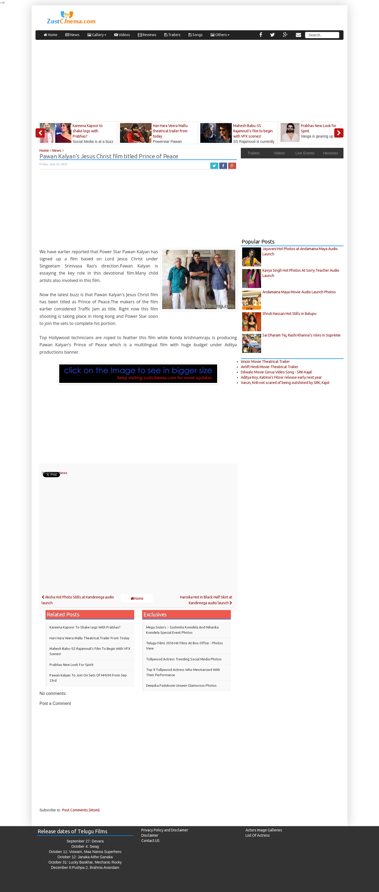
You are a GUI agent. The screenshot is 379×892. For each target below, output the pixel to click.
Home (50, 35)
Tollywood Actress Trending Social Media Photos (184, 659)
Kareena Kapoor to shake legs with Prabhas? (85, 627)
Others (220, 35)
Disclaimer (149, 835)
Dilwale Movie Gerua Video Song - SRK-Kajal (276, 372)
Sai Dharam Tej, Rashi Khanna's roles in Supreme (301, 335)
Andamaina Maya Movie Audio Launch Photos (299, 292)
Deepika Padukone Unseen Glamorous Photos (181, 685)
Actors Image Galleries (264, 830)
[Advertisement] (189, 82)
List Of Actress (258, 835)
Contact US (150, 841)
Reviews (147, 35)
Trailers (172, 35)
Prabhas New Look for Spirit (71, 664)
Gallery (96, 35)
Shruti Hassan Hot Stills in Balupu (289, 313)
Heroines (330, 153)
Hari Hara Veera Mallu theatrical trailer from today (89, 638)
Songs (195, 35)
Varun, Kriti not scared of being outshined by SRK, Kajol (285, 383)
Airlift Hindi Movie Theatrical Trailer (269, 367)
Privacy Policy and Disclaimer (164, 830)
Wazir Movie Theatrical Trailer (265, 361)
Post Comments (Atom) (80, 810)
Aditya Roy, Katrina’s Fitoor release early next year (281, 377)
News (72, 35)
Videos (122, 35)
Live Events (305, 153)
